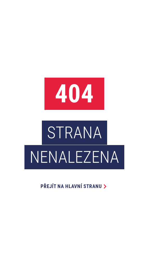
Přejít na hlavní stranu (71, 186)
